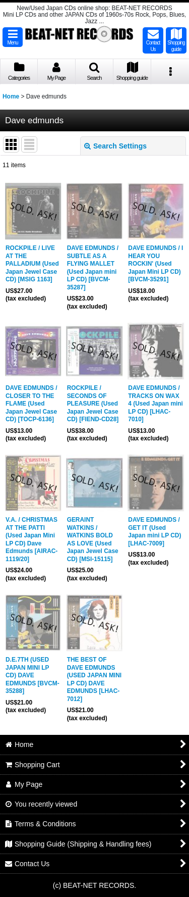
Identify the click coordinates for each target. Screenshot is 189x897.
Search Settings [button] (115, 146)
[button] (13, 37)
